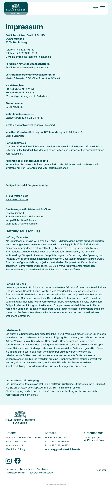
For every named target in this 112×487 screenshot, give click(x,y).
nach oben (101, 470)
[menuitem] (94, 439)
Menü (96, 7)
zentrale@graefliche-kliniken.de (32, 56)
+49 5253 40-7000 (60, 441)
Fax (47, 445)
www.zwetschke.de (17, 199)
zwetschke (62, 485)
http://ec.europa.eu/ (32, 387)
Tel (46, 441)
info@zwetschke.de (17, 195)
